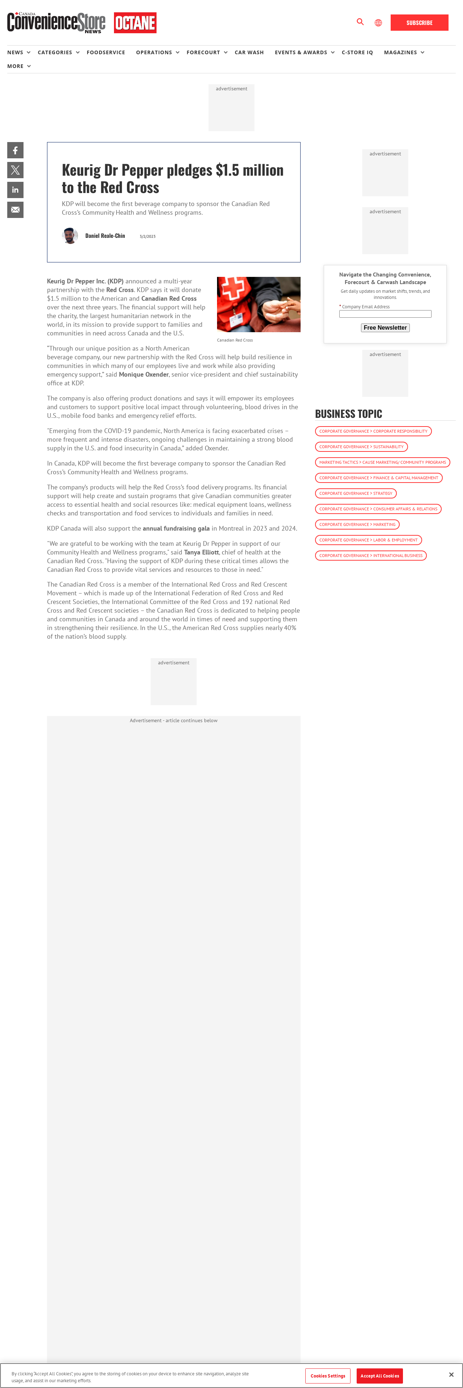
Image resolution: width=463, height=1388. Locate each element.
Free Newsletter (385, 328)
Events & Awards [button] (301, 52)
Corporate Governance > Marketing (357, 524)
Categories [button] (55, 52)
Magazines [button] (400, 52)
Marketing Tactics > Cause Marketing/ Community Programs (382, 462)
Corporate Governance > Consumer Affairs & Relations (378, 508)
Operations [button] (154, 52)
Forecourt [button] (203, 52)
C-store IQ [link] (357, 52)
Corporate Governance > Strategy (355, 493)
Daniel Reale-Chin (105, 235)
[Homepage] (82, 23)
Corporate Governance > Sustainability (361, 446)
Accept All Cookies (380, 1376)
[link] (15, 150)
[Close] (451, 1375)
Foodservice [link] (106, 52)
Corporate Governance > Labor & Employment (368, 540)
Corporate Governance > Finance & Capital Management (378, 477)
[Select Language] (379, 22)
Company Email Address (364, 307)
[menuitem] (22, 52)
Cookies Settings (328, 1376)
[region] (231, 1375)
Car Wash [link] (249, 52)
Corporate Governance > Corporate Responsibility (373, 431)
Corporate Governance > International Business (370, 555)
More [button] (15, 66)
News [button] (15, 52)
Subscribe (420, 22)
